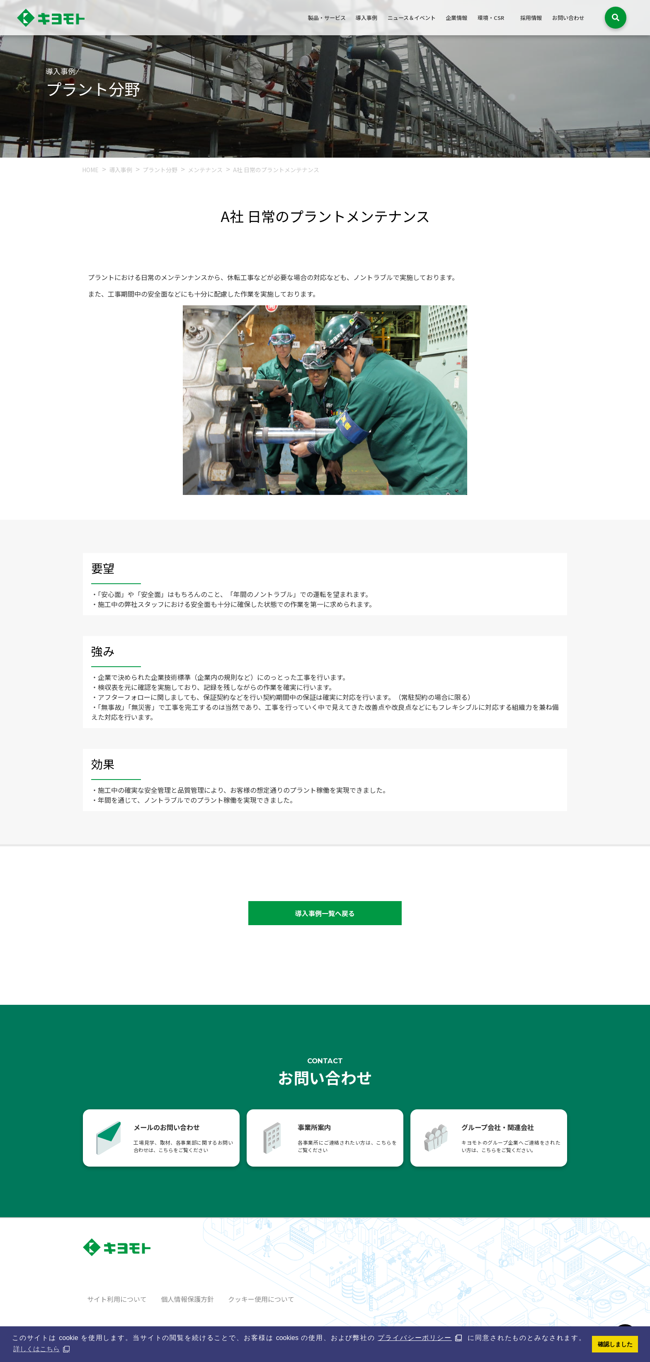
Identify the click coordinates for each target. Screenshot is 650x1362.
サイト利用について (117, 1299)
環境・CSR (491, 18)
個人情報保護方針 (187, 1299)
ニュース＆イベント (412, 18)
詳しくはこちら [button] (36, 1348)
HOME (90, 170)
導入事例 (366, 18)
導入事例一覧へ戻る (325, 913)
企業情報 (456, 18)
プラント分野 (161, 170)
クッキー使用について (261, 1299)
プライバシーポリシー (415, 1337)
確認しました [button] (615, 1344)
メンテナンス (206, 170)
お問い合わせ (568, 18)
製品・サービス (327, 18)
